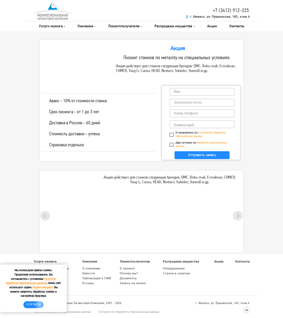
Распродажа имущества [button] (173, 26)
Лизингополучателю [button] (124, 26)
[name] (202, 92)
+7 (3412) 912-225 (231, 10)
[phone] (202, 113)
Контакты (236, 26)
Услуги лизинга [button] (51, 26)
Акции (212, 26)
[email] (202, 103)
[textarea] (202, 124)
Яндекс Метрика (43, 287)
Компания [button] (85, 26)
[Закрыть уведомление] (64, 267)
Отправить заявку (202, 155)
